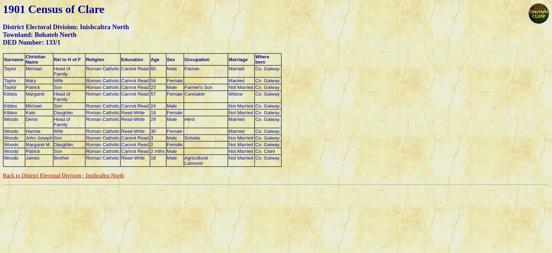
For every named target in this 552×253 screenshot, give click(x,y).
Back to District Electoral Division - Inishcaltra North (63, 176)
